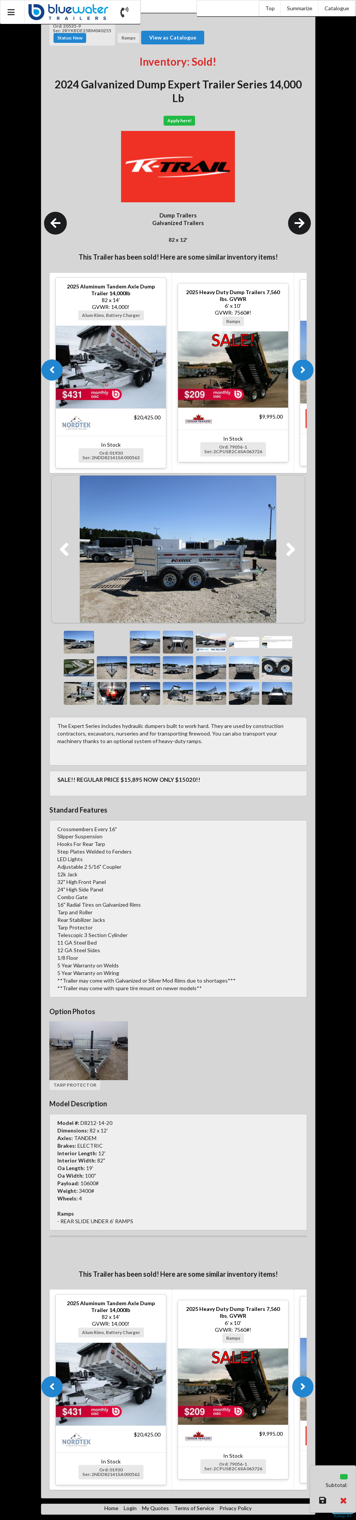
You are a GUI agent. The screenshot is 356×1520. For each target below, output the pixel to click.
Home (111, 1508)
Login (130, 1508)
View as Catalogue (172, 37)
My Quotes (155, 1508)
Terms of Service (194, 1508)
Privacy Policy (235, 1508)
